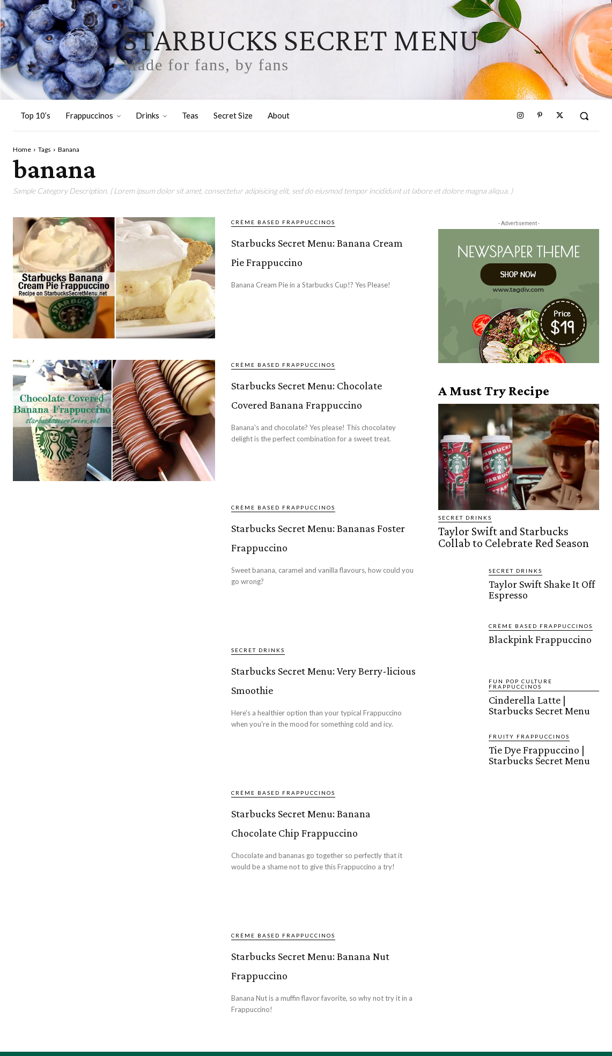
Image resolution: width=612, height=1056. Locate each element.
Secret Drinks (258, 652)
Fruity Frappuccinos (529, 733)
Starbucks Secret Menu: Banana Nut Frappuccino (309, 976)
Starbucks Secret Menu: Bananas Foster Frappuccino (323, 546)
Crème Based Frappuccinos (283, 222)
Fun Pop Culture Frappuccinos (520, 680)
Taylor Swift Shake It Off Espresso (540, 585)
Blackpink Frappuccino (537, 635)
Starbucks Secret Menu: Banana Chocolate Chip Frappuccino (300, 841)
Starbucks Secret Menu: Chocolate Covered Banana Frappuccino (302, 411)
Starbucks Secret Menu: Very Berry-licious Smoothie (307, 689)
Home (22, 149)
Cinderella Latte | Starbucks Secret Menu (538, 701)
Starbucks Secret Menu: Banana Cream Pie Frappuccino (321, 258)
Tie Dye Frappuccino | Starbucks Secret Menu (538, 751)
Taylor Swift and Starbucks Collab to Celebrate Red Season (514, 536)
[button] (584, 116)
